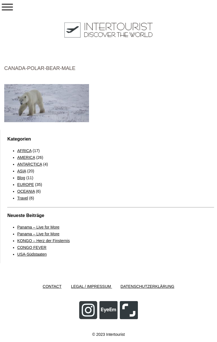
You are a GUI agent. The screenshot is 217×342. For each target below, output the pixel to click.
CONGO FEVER (31, 247)
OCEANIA (26, 191)
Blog (21, 178)
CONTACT (52, 286)
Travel (22, 198)
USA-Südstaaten (32, 254)
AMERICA (26, 157)
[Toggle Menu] (7, 7)
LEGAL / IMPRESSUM (91, 286)
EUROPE (25, 184)
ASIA (21, 171)
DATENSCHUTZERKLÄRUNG (147, 286)
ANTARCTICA (29, 164)
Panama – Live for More (38, 227)
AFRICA (24, 150)
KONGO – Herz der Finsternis (43, 240)
